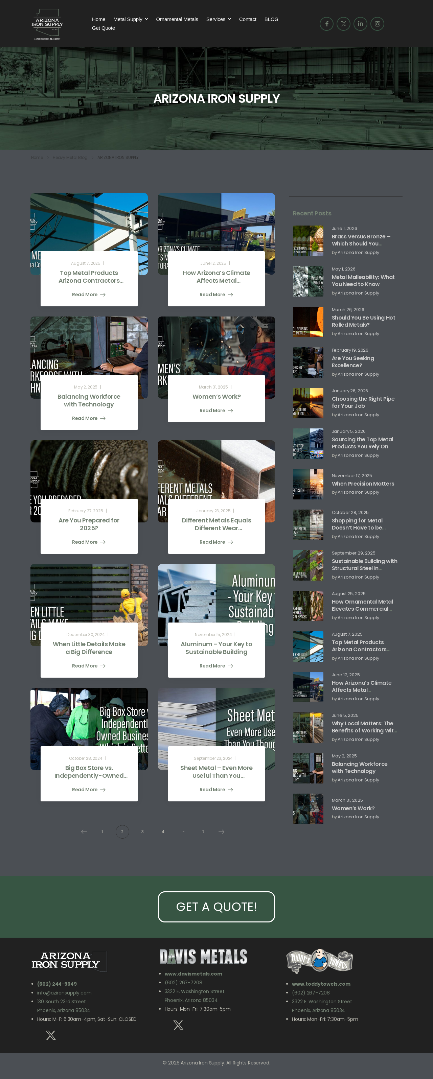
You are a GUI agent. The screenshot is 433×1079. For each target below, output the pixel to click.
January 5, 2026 (349, 432)
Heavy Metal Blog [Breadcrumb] (70, 157)
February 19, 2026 (350, 350)
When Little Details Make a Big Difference (89, 648)
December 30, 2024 (86, 634)
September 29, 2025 (353, 553)
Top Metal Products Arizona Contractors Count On (359, 649)
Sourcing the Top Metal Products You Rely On (362, 443)
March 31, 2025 (347, 800)
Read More (85, 295)
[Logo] (47, 24)
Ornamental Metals (177, 19)
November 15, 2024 (213, 634)
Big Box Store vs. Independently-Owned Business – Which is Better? (88, 780)
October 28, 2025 (350, 513)
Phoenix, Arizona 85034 (191, 1000)
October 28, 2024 (85, 758)
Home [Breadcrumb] (37, 157)
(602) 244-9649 (57, 984)
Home (98, 19)
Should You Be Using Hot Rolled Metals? (363, 321)
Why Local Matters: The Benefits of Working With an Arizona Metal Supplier (364, 734)
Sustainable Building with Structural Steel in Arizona (364, 568)
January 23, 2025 (213, 511)
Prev (82, 832)
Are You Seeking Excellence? (353, 361)
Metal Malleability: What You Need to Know (363, 280)
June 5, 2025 (345, 716)
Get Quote (103, 28)
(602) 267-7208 (183, 982)
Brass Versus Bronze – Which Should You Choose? (361, 244)
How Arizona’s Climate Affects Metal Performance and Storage (362, 693)
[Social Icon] (327, 24)
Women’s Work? (353, 808)
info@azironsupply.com (64, 992)
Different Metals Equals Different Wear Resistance (216, 528)
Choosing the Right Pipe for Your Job (363, 402)
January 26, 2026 (350, 391)
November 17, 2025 (352, 476)
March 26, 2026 (348, 310)
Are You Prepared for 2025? (89, 524)
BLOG (271, 19)
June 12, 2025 (346, 675)
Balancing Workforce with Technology (360, 767)
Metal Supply (128, 19)
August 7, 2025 (347, 634)
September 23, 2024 (213, 758)
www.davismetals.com (193, 973)
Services (215, 19)
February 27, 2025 (85, 511)
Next (220, 832)
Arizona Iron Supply (358, 253)
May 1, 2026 (344, 269)
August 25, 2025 (349, 594)
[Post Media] (308, 241)
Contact (247, 19)
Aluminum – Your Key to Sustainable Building (216, 648)
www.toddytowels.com (321, 984)
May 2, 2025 (344, 756)
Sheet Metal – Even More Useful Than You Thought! (216, 776)
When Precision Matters (363, 484)
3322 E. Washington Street (195, 991)
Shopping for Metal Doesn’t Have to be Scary (357, 528)
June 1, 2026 (344, 229)
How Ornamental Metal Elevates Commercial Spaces (362, 609)
